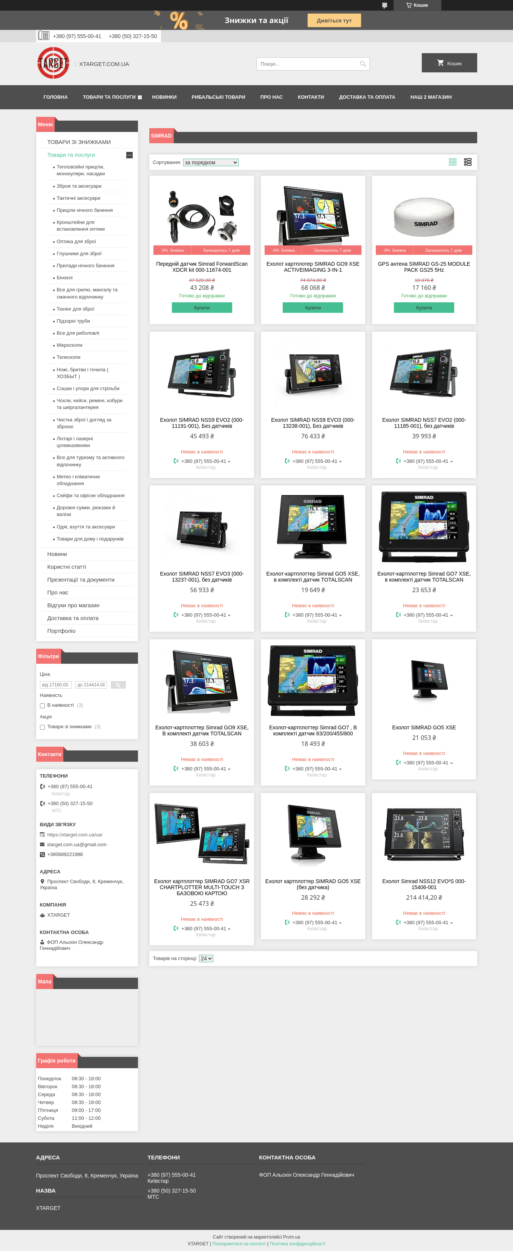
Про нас (271, 97)
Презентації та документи (81, 579)
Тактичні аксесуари (78, 198)
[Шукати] (363, 63)
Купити (202, 308)
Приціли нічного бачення (85, 210)
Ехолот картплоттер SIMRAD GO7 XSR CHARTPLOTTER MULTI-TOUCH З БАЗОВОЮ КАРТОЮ (202, 887)
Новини (57, 554)
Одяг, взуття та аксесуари (86, 527)
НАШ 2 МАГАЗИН (431, 97)
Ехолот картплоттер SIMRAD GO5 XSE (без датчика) (313, 884)
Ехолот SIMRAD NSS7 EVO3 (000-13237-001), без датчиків (202, 577)
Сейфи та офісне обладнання (91, 495)
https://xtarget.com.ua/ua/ (75, 835)
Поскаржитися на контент (239, 1243)
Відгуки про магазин (73, 605)
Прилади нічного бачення (86, 265)
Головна (56, 97)
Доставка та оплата (367, 97)
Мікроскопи (70, 345)
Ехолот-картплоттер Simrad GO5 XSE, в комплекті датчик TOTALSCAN (313, 577)
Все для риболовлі (78, 333)
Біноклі (65, 277)
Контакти (311, 97)
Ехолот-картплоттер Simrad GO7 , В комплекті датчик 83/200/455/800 (313, 730)
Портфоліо (61, 631)
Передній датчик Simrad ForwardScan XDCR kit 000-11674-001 (202, 267)
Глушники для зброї (79, 253)
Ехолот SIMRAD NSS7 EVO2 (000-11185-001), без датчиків (424, 423)
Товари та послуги (109, 97)
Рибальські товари (218, 97)
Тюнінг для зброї (76, 309)
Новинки (164, 97)
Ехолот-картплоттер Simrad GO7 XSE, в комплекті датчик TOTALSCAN (424, 577)
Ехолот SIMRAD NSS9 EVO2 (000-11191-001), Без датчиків (202, 423)
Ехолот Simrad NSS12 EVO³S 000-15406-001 (424, 884)
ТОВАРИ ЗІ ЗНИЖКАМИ (79, 142)
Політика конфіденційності (297, 1243)
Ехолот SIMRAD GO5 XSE (424, 727)
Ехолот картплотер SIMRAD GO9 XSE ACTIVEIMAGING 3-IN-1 (313, 267)
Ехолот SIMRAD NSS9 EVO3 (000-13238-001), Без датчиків (313, 423)
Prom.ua (291, 1237)
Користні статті (66, 566)
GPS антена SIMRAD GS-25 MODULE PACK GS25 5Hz (424, 267)
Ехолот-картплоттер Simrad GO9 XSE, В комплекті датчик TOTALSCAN (202, 730)
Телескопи (69, 357)
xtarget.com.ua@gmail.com (77, 844)
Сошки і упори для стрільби (88, 388)
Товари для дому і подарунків (90, 539)
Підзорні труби (73, 321)
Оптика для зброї (76, 241)
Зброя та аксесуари (79, 186)
